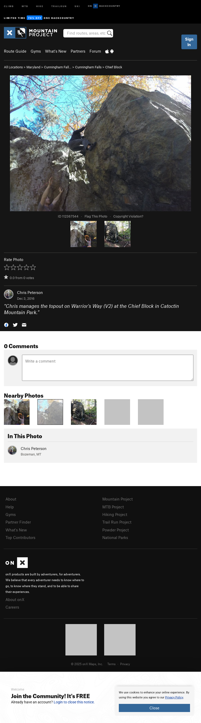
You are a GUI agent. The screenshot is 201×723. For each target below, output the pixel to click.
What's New (55, 51)
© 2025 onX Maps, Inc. (87, 664)
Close (154, 707)
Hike (39, 6)
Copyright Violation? (128, 216)
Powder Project (115, 529)
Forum (95, 51)
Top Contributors (20, 537)
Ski (77, 6)
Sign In (189, 42)
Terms (111, 664)
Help (9, 506)
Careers (12, 607)
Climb (9, 6)
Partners (78, 51)
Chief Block (113, 67)
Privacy (125, 664)
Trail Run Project (116, 522)
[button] (6, 324)
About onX (14, 599)
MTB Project (113, 506)
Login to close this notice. (74, 702)
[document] (154, 701)
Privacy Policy (174, 697)
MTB (25, 6)
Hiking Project (114, 514)
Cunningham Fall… (57, 67)
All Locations (13, 67)
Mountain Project (117, 499)
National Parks (115, 537)
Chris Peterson (30, 292)
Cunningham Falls (88, 67)
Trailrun (59, 6)
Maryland (33, 67)
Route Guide (15, 51)
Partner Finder (18, 522)
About (10, 499)
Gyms (36, 51)
